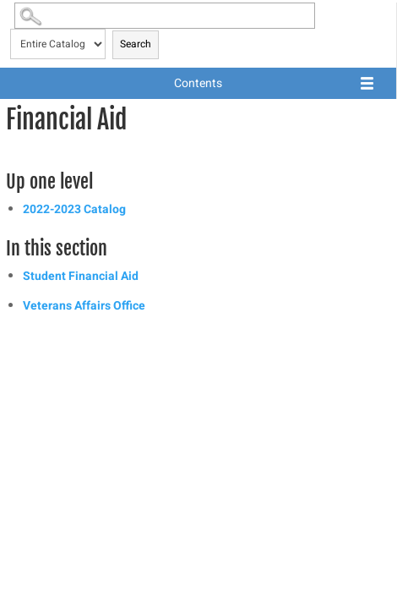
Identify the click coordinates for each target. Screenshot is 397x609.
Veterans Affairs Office (84, 306)
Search (135, 44)
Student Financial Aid (81, 276)
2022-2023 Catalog (74, 209)
